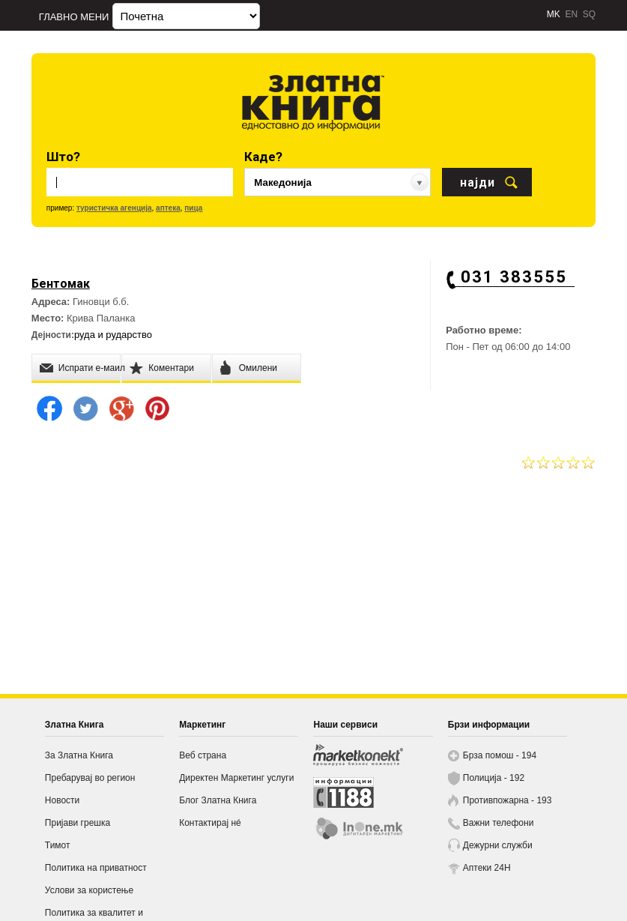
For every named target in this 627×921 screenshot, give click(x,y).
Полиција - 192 (493, 778)
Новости (62, 800)
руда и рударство (113, 334)
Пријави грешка (77, 823)
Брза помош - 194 (499, 755)
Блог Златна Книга (217, 800)
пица (193, 208)
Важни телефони (498, 823)
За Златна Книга (79, 755)
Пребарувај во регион (90, 778)
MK (553, 14)
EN (571, 14)
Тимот (57, 845)
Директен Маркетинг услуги (236, 778)
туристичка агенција (114, 208)
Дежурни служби (498, 845)
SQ (589, 14)
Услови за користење (89, 890)
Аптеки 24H (487, 868)
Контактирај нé (210, 823)
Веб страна (202, 755)
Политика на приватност (96, 868)
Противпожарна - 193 (507, 800)
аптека (168, 208)
